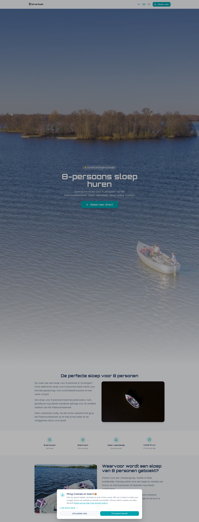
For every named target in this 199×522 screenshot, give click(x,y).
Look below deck (69, 508)
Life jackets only (79, 513)
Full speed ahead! (120, 513)
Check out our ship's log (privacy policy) (91, 503)
